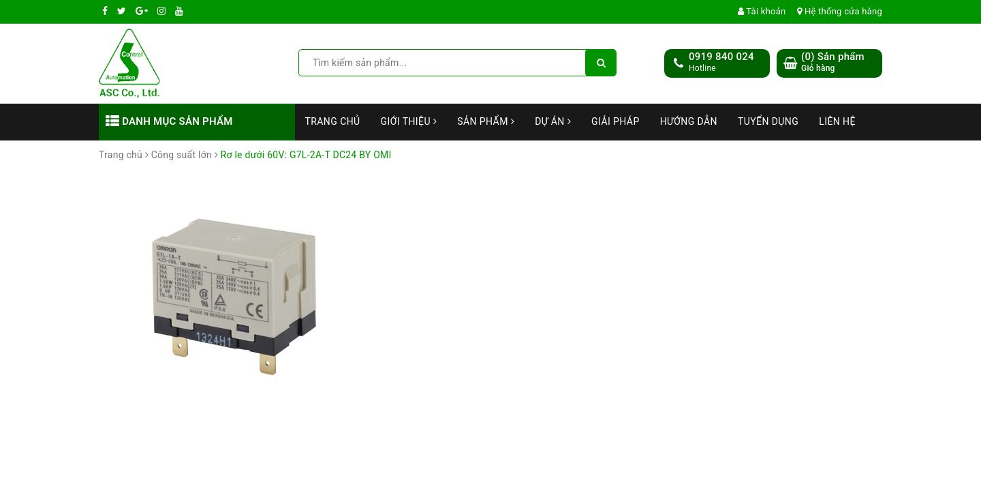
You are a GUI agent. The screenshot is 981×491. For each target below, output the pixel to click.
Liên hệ (837, 121)
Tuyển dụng (768, 121)
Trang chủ (332, 121)
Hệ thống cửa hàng (839, 11)
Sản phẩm (485, 121)
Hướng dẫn (688, 121)
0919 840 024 (721, 56)
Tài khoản (762, 11)
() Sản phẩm (833, 62)
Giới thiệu (409, 121)
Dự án (553, 121)
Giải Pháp (615, 121)
